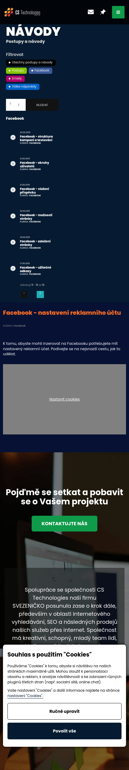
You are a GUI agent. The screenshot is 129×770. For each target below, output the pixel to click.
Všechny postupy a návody (32, 62)
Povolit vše (64, 731)
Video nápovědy (24, 86)
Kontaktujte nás (64, 523)
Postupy (18, 70)
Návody (33, 31)
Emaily (17, 78)
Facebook (42, 70)
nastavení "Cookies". (25, 695)
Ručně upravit (64, 711)
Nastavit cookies (64, 399)
